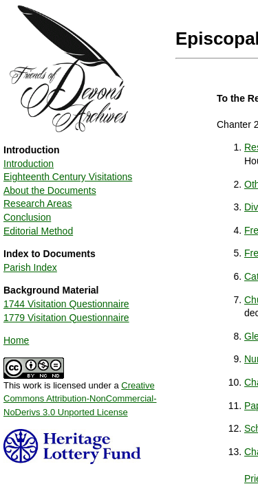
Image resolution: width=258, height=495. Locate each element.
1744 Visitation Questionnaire (66, 303)
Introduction (28, 163)
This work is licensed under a (80, 394)
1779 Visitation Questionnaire (66, 317)
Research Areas (37, 203)
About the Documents (49, 190)
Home (16, 340)
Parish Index (30, 267)
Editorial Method (38, 231)
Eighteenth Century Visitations (67, 176)
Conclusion (27, 217)
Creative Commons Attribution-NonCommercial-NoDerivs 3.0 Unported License (80, 398)
